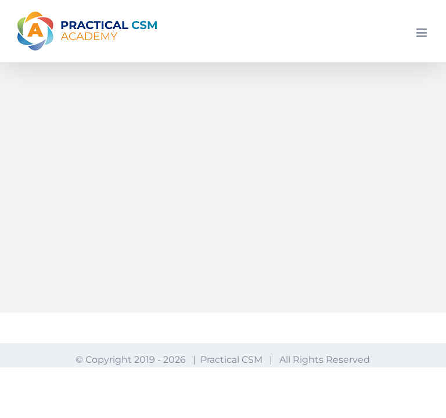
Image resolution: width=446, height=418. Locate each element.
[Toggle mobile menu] (422, 33)
